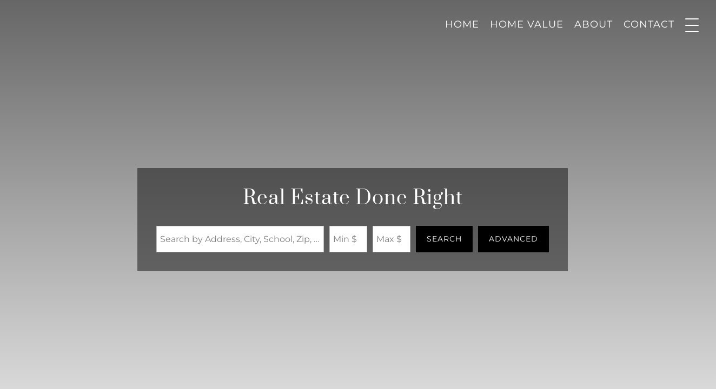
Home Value (526, 24)
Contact (649, 24)
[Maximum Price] (391, 239)
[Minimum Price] (348, 239)
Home (462, 24)
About (593, 24)
